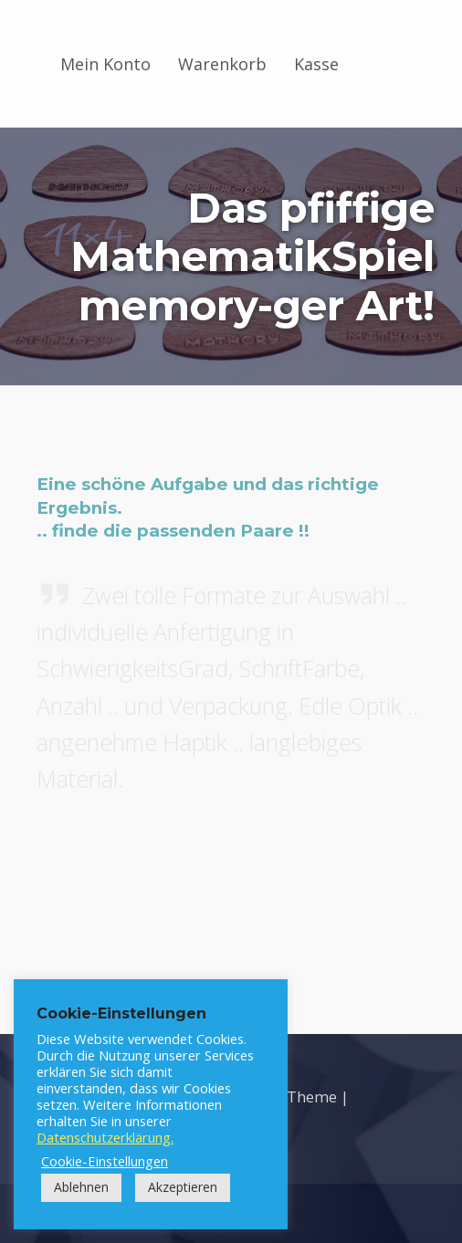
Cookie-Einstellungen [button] (104, 1161)
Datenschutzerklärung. (105, 1137)
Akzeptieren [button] (182, 1187)
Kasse (316, 64)
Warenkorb (222, 64)
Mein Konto (105, 64)
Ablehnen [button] (81, 1187)
